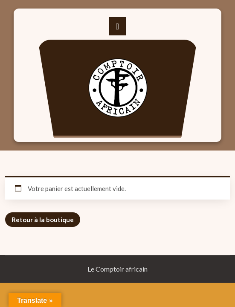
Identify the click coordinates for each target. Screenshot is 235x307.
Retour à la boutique (43, 219)
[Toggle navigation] (117, 26)
